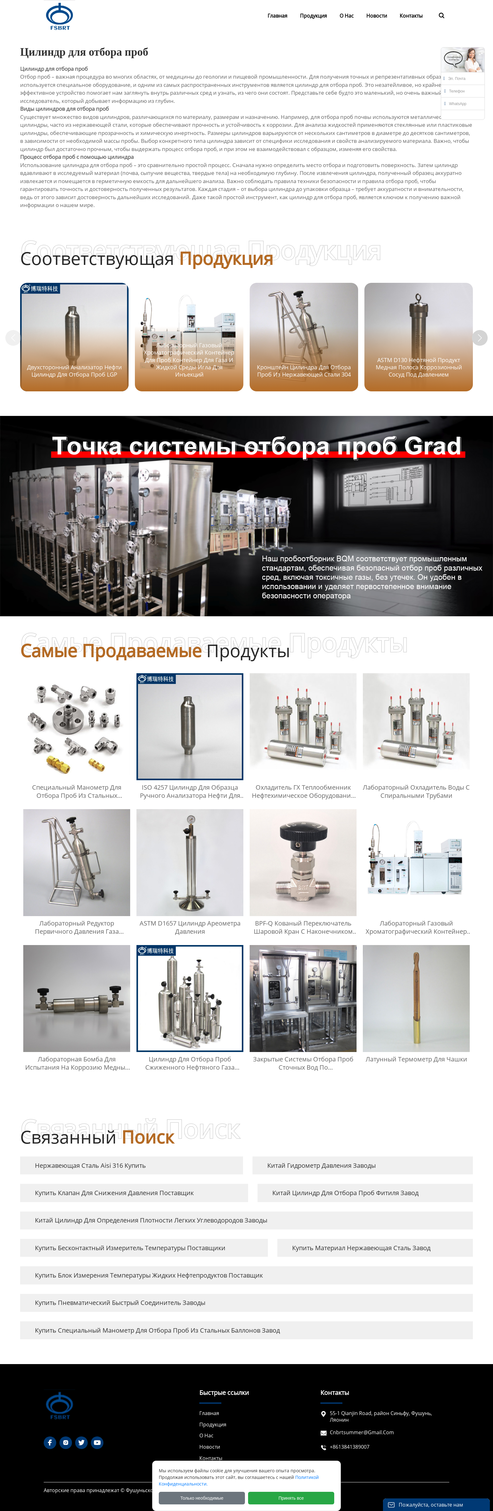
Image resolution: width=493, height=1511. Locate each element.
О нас (206, 1435)
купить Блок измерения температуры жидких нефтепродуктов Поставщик (149, 1275)
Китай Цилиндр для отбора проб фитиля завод (345, 1193)
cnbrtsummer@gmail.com (362, 1432)
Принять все (291, 1498)
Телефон (454, 91)
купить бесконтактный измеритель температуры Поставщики (130, 1248)
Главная (209, 1413)
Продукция (212, 1424)
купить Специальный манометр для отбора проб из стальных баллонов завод (157, 1330)
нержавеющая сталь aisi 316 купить (90, 1165)
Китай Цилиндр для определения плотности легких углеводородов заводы (151, 1220)
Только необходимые (202, 1498)
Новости (209, 1447)
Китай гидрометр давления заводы (321, 1165)
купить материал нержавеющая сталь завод (361, 1248)
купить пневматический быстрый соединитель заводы (120, 1302)
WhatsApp (455, 104)
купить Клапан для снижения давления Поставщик (114, 1193)
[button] (480, 338)
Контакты (210, 1458)
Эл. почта (454, 78)
